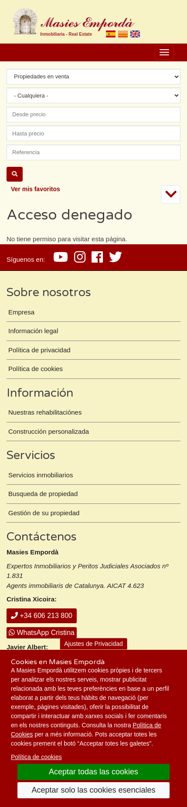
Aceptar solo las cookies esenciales (93, 790)
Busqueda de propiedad (43, 493)
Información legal (33, 330)
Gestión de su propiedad (43, 513)
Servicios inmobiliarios (40, 475)
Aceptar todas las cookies (93, 771)
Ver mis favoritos (35, 189)
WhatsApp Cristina (42, 632)
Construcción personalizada (48, 431)
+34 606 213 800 (41, 615)
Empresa (21, 312)
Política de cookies (36, 756)
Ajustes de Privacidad (93, 643)
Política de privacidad (39, 350)
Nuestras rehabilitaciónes (45, 412)
